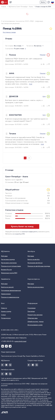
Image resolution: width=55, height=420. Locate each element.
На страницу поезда (9, 32)
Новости (4, 308)
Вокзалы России (6, 269)
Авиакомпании (6, 294)
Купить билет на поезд (22, 226)
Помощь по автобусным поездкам (39, 266)
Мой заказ (4, 256)
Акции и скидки (6, 311)
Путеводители (6, 318)
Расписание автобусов (35, 263)
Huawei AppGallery (6, 365)
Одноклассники (6, 346)
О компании (31, 308)
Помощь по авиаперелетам (10, 297)
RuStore (10, 365)
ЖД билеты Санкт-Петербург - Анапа (21, 6)
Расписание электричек (9, 263)
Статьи (3, 315)
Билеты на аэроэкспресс (36, 287)
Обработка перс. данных (36, 321)
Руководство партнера (35, 315)
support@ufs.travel (20, 341)
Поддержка (48, 2)
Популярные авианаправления (11, 290)
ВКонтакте (2, 346)
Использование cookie (35, 325)
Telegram (10, 346)
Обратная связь (33, 318)
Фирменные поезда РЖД (9, 273)
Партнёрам (31, 311)
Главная (3, 6)
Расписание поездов (8, 259)
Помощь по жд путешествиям (11, 266)
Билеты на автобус (34, 259)
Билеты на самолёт (7, 287)
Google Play (2, 365)
